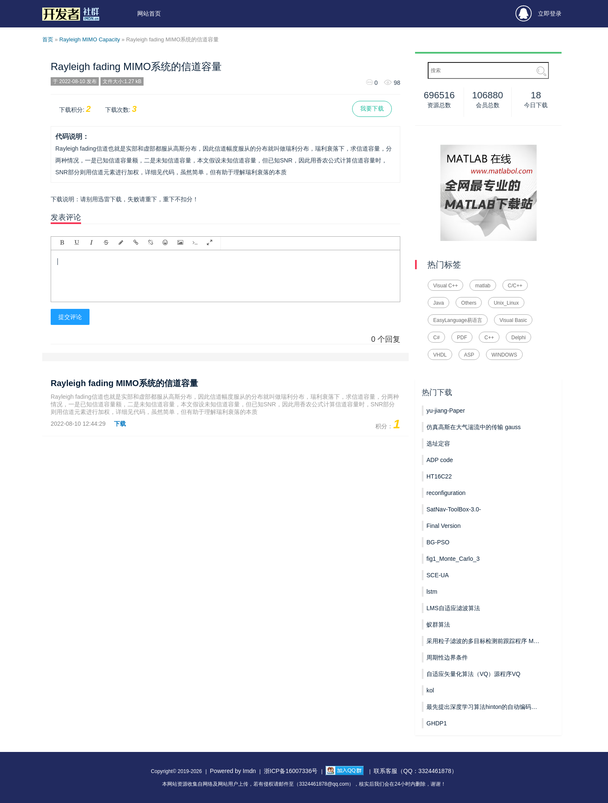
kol (430, 690)
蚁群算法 (438, 624)
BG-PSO (437, 542)
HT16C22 (439, 476)
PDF (462, 338)
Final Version (443, 525)
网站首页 (149, 13)
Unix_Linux (506, 303)
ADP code (439, 460)
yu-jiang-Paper (445, 410)
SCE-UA (437, 575)
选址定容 (438, 443)
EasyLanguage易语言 (457, 320)
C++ (489, 338)
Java (438, 303)
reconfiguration (446, 492)
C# (436, 338)
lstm (431, 591)
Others (468, 303)
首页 (47, 39)
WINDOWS (504, 355)
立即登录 (539, 13)
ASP (469, 355)
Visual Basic (513, 320)
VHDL (440, 355)
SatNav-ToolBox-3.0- (453, 509)
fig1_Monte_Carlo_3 (453, 558)
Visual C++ (445, 286)
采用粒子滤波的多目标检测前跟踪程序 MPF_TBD (483, 641)
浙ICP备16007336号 (291, 771)
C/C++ (515, 286)
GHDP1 (436, 723)
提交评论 (70, 317)
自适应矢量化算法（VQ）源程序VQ (473, 674)
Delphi (518, 338)
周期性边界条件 (447, 657)
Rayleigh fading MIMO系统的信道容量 (136, 66)
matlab (482, 286)
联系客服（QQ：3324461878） (415, 771)
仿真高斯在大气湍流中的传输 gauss (473, 427)
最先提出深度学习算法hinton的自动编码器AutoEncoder (483, 706)
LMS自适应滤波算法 (453, 608)
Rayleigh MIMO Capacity (89, 39)
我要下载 (372, 108)
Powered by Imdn (233, 771)
